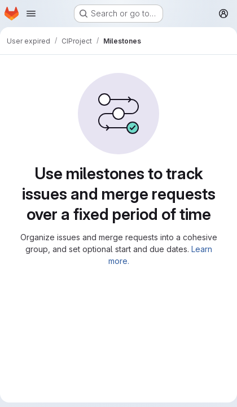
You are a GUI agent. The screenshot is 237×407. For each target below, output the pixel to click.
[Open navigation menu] (31, 14)
